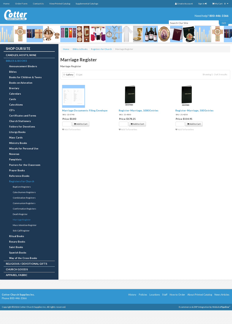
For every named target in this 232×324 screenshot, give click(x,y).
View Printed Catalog (59, 3)
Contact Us (38, 3)
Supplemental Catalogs (87, 3)
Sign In (202, 3)
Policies (143, 294)
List (80, 74)
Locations (154, 294)
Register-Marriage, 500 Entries (194, 110)
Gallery (69, 74)
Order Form (21, 3)
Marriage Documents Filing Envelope (84, 110)
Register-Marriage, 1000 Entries (138, 110)
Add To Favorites (71, 129)
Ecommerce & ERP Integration (194, 307)
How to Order (177, 294)
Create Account (184, 3)
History (132, 294)
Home (6, 3)
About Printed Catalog (199, 294)
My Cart (220, 3)
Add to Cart (80, 124)
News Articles (221, 294)
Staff (164, 294)
